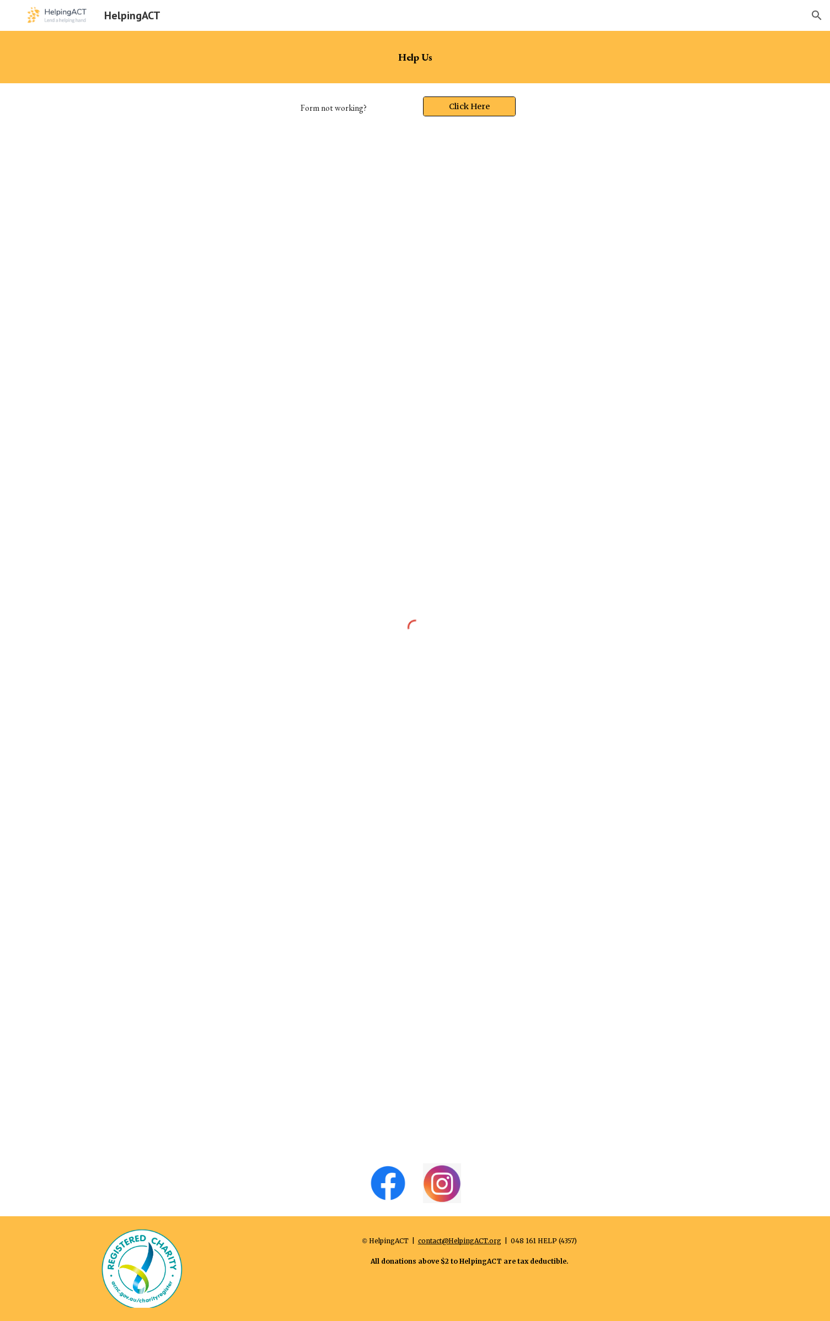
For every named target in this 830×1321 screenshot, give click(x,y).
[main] (415, 57)
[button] (817, 15)
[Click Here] (469, 106)
